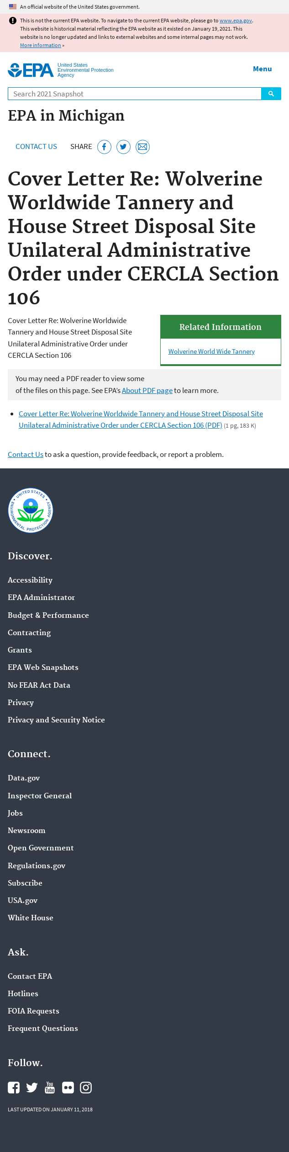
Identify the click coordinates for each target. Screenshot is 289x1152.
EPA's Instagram (86, 1088)
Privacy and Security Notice (56, 721)
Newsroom (27, 831)
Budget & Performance (48, 616)
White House (30, 918)
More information (40, 45)
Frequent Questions (43, 1029)
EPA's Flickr (68, 1088)
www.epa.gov (236, 20)
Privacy (21, 703)
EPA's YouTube (50, 1088)
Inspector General (40, 796)
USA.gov (22, 901)
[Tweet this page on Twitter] (123, 147)
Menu (262, 69)
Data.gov (24, 779)
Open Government (41, 848)
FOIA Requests (33, 1012)
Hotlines (23, 994)
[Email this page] (143, 147)
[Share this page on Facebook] (104, 147)
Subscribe (25, 884)
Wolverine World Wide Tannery (211, 351)
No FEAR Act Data (39, 686)
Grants (20, 651)
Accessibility (30, 581)
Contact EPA (30, 977)
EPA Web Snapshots (43, 668)
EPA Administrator (41, 598)
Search (271, 93)
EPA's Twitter (32, 1088)
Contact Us (36, 146)
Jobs (15, 814)
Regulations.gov (36, 866)
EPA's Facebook (14, 1088)
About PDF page (147, 390)
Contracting (29, 633)
